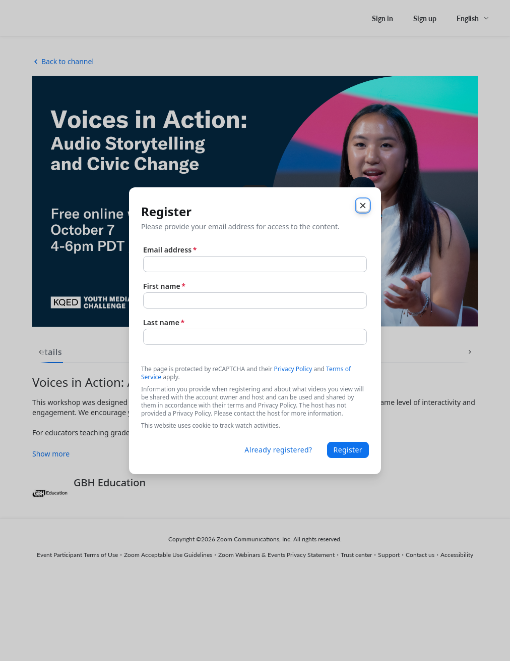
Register (348, 449)
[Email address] (255, 264)
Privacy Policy (293, 369)
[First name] (255, 300)
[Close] (363, 205)
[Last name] (255, 337)
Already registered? (278, 449)
